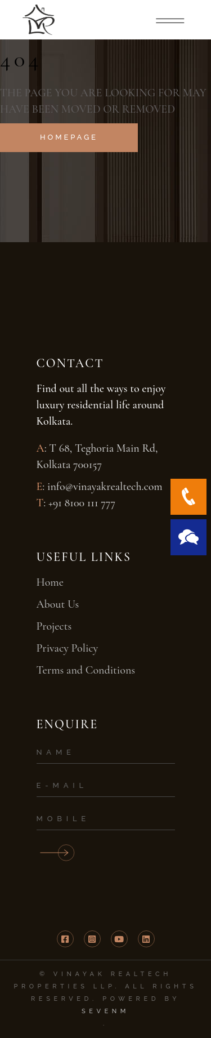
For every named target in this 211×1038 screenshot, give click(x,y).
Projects (54, 626)
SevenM (105, 1011)
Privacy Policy (67, 648)
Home (50, 582)
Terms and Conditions (86, 670)
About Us (58, 604)
